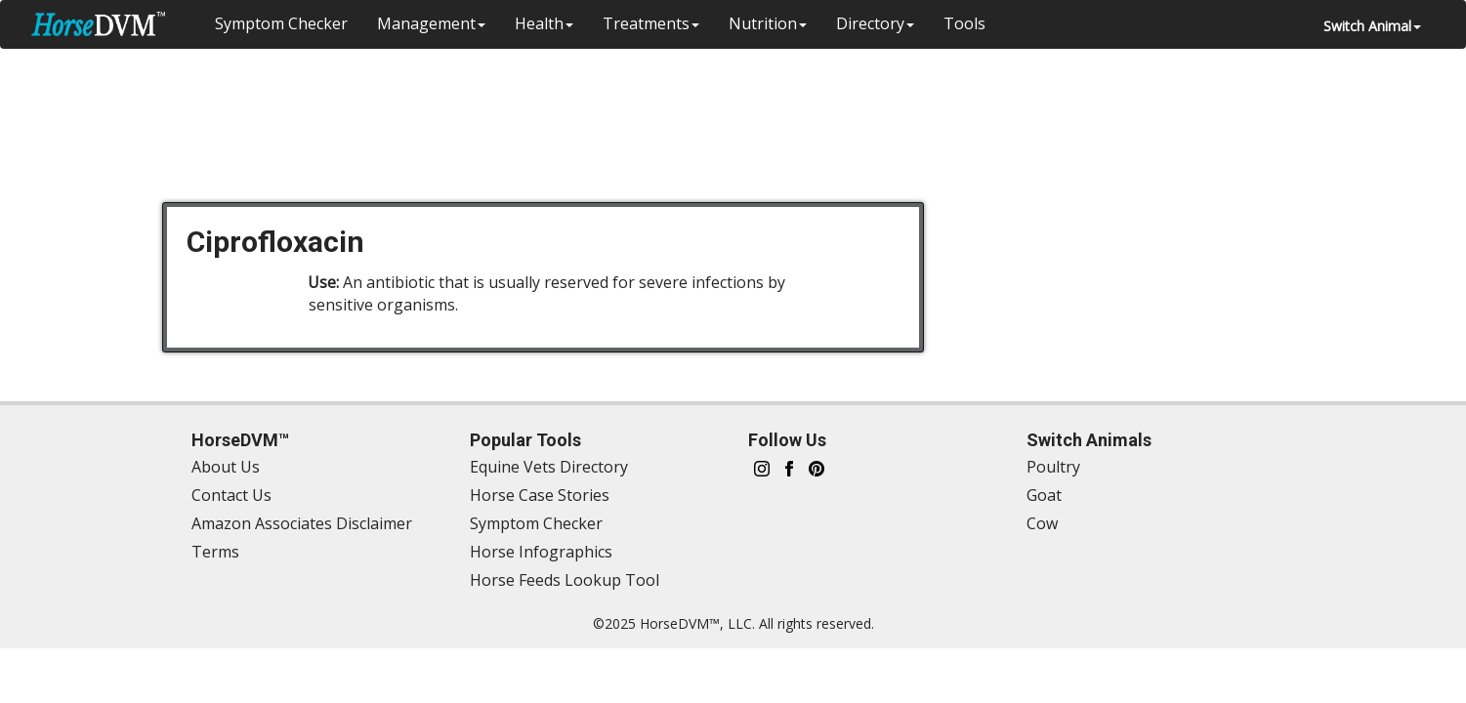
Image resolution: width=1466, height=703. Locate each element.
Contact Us (231, 495)
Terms (215, 551)
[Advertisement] (743, 112)
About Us (225, 466)
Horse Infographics (541, 551)
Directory (875, 23)
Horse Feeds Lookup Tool (564, 580)
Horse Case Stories (539, 495)
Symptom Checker (281, 23)
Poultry (1053, 466)
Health (544, 23)
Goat (1044, 495)
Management (431, 23)
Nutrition (768, 23)
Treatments (651, 23)
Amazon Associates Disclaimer (301, 523)
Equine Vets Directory (549, 466)
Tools (964, 23)
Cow (1042, 523)
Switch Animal (1372, 26)
